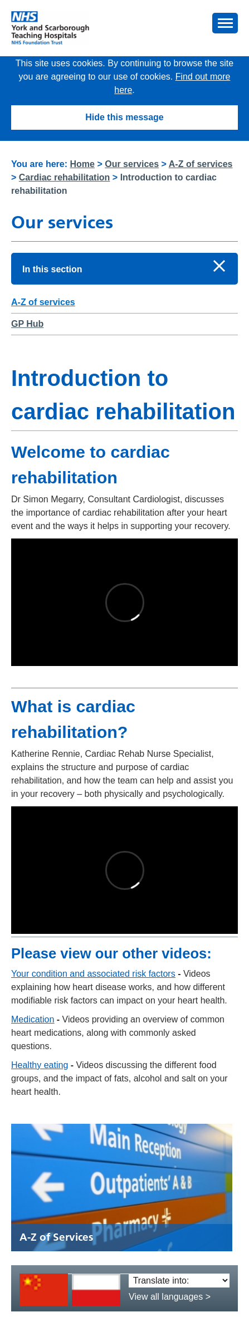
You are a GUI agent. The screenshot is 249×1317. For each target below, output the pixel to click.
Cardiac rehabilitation (64, 177)
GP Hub (27, 324)
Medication (32, 1019)
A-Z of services (201, 164)
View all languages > (170, 1296)
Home (82, 164)
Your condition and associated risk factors (93, 973)
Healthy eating (39, 1065)
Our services (132, 164)
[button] (225, 23)
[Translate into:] (179, 1280)
